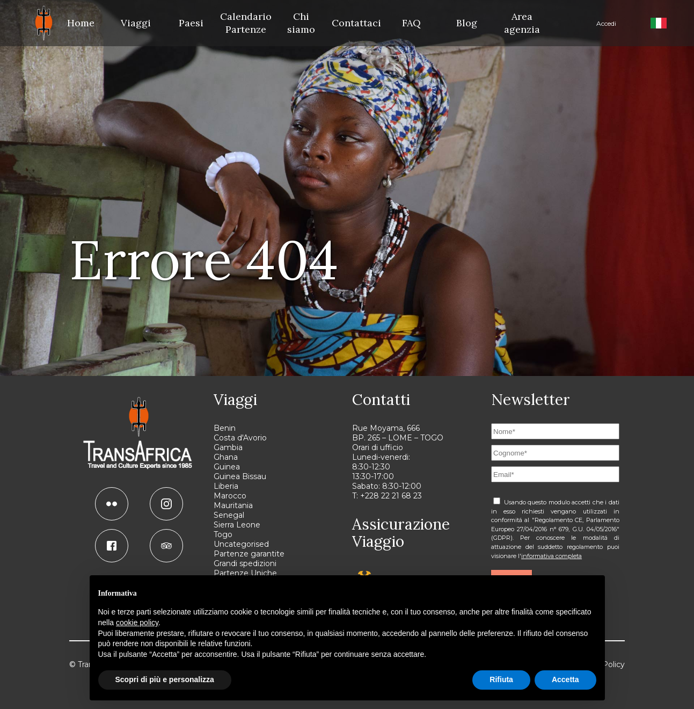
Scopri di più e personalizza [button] (164, 679)
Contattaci (356, 23)
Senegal (229, 515)
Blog (466, 23)
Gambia (228, 447)
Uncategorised (241, 544)
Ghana (226, 457)
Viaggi (136, 23)
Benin (225, 428)
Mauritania (233, 505)
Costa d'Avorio (240, 438)
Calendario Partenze (246, 22)
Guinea (227, 467)
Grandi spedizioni (245, 563)
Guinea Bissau (240, 476)
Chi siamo (301, 22)
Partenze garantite (249, 554)
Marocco (230, 496)
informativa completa (551, 556)
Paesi (191, 23)
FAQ (411, 23)
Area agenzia (522, 22)
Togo (223, 534)
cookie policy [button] (137, 622)
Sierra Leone (237, 525)
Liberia (226, 486)
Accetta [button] (565, 679)
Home (80, 23)
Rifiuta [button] (501, 679)
